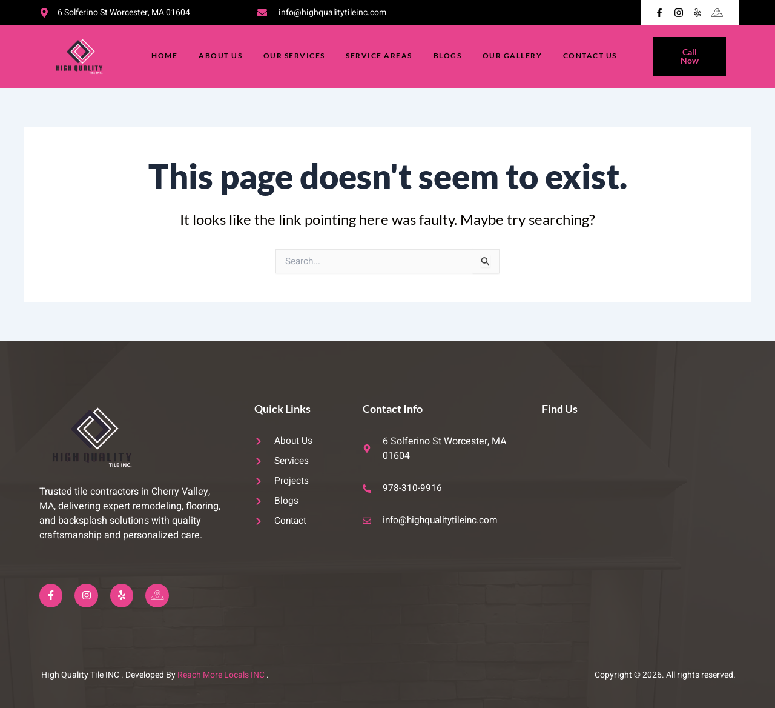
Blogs (449, 56)
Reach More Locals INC (221, 675)
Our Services (294, 56)
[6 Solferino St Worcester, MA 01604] (638, 499)
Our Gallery (514, 56)
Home (163, 56)
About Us (219, 56)
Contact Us (593, 56)
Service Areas (379, 56)
